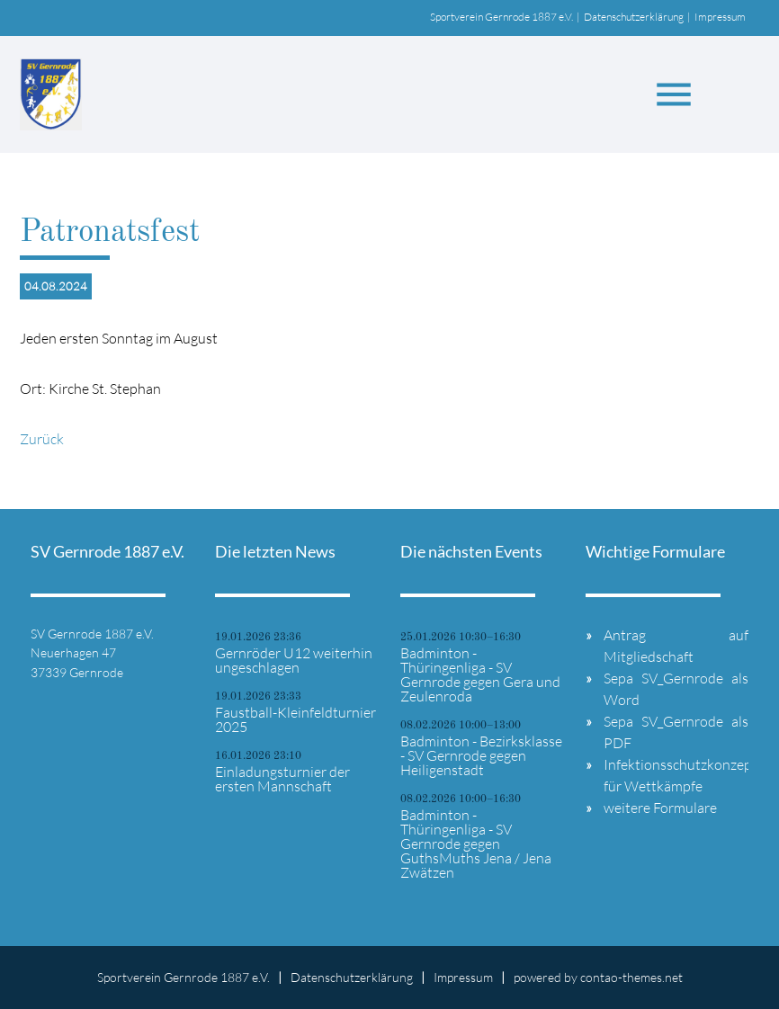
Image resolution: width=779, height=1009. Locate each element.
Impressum (720, 16)
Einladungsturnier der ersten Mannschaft (282, 778)
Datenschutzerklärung (634, 16)
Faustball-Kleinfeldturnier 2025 (295, 719)
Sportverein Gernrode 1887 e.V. (501, 16)
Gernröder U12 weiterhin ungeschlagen (293, 660)
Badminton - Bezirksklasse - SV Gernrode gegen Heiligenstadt (481, 755)
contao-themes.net (631, 977)
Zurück (42, 439)
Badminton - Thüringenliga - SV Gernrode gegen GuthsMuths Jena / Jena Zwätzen (475, 844)
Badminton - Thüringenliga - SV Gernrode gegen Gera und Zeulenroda (480, 674)
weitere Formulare (660, 808)
